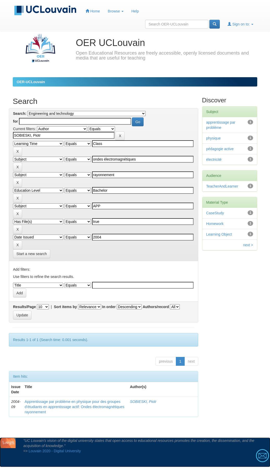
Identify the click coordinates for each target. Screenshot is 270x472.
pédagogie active (220, 149)
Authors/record (156, 307)
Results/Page (24, 307)
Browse (116, 11)
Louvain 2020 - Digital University (55, 451)
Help (135, 11)
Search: (19, 113)
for (15, 121)
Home (93, 11)
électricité (214, 159)
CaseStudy (215, 213)
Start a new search (31, 254)
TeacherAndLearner (222, 186)
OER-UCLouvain (31, 82)
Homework (215, 224)
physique (213, 138)
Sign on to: (240, 24)
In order (109, 307)
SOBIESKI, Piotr (143, 402)
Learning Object (219, 234)
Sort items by (65, 307)
